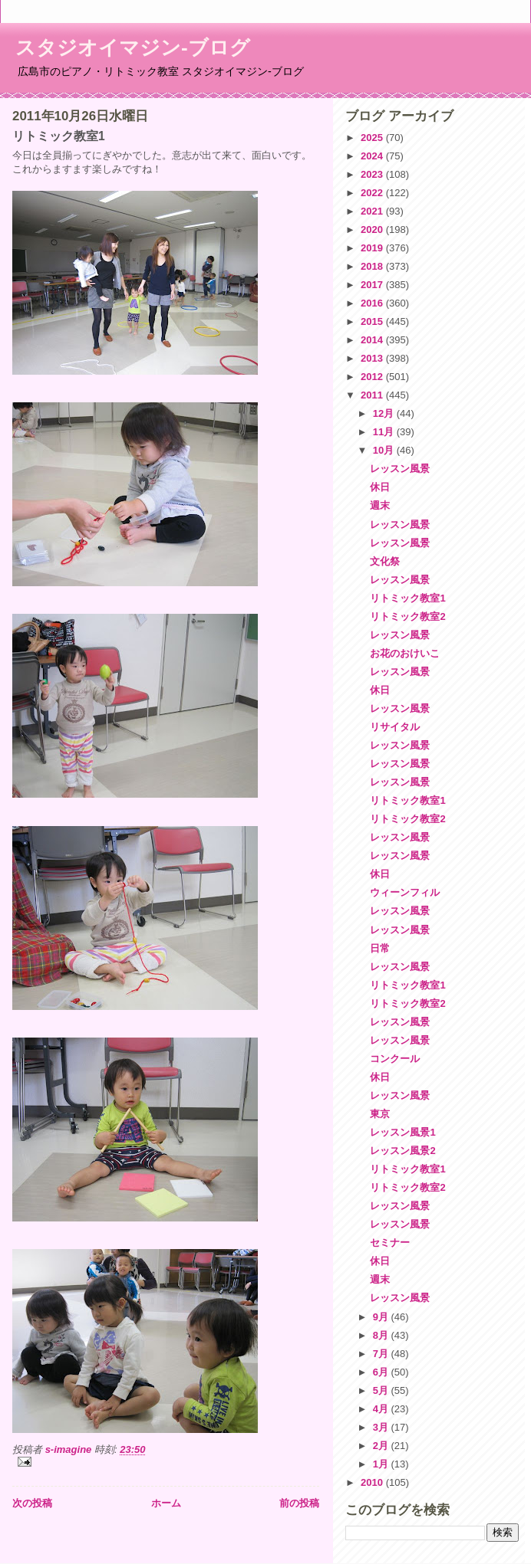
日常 (380, 948)
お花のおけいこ (405, 653)
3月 (382, 1427)
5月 (382, 1390)
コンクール (395, 1058)
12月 (385, 413)
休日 (380, 487)
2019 (373, 248)
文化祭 (385, 561)
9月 (382, 1317)
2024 (373, 156)
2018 (373, 266)
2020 (373, 229)
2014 (373, 340)
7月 (382, 1353)
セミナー (390, 1242)
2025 (373, 137)
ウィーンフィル (405, 892)
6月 (382, 1372)
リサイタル (395, 727)
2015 (373, 321)
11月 (385, 432)
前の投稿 (299, 1503)
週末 (380, 505)
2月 (382, 1445)
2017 (373, 284)
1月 (382, 1464)
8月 (382, 1335)
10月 (385, 450)
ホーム (166, 1503)
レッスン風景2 (402, 1150)
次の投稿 (32, 1503)
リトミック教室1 (407, 598)
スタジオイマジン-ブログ (132, 47)
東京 (380, 1114)
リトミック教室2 (407, 616)
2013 (373, 358)
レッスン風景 (400, 468)
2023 (373, 174)
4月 (382, 1409)
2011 (373, 395)
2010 (373, 1482)
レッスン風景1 (402, 1132)
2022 (373, 192)
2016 (373, 303)
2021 (373, 211)
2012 (373, 376)
